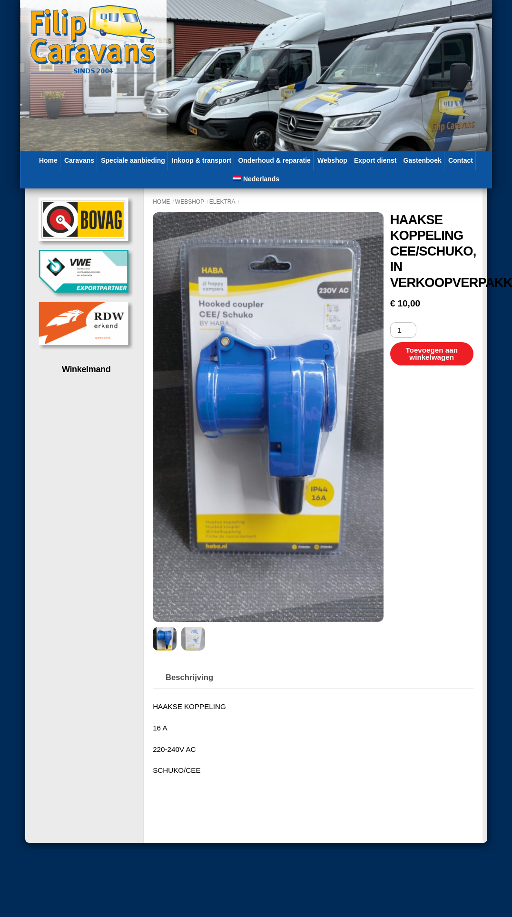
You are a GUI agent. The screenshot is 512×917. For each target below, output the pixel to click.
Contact (460, 160)
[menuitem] (256, 179)
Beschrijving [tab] (189, 677)
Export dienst (375, 160)
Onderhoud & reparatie (274, 160)
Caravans (79, 160)
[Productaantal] (403, 330)
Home (48, 160)
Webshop (332, 160)
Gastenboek (423, 160)
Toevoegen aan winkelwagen (431, 353)
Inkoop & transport (201, 160)
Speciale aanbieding (133, 160)
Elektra (222, 201)
